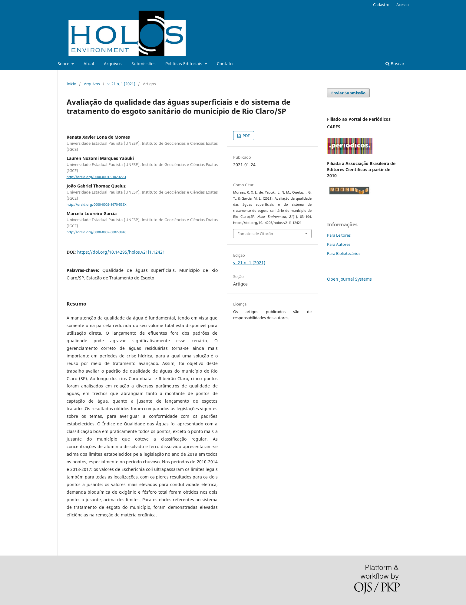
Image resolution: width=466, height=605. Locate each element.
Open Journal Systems (349, 279)
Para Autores (338, 244)
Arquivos (113, 63)
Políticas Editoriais (184, 63)
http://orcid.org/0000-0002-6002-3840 (96, 232)
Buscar (395, 63)
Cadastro (381, 4)
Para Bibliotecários (343, 253)
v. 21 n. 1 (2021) (121, 83)
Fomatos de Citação (255, 233)
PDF (246, 135)
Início (71, 83)
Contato (225, 63)
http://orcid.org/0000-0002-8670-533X (96, 204)
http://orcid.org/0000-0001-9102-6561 (96, 177)
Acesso (402, 4)
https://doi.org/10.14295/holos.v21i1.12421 (121, 252)
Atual (89, 63)
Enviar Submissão (348, 93)
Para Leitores (339, 235)
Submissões (143, 63)
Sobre (64, 63)
